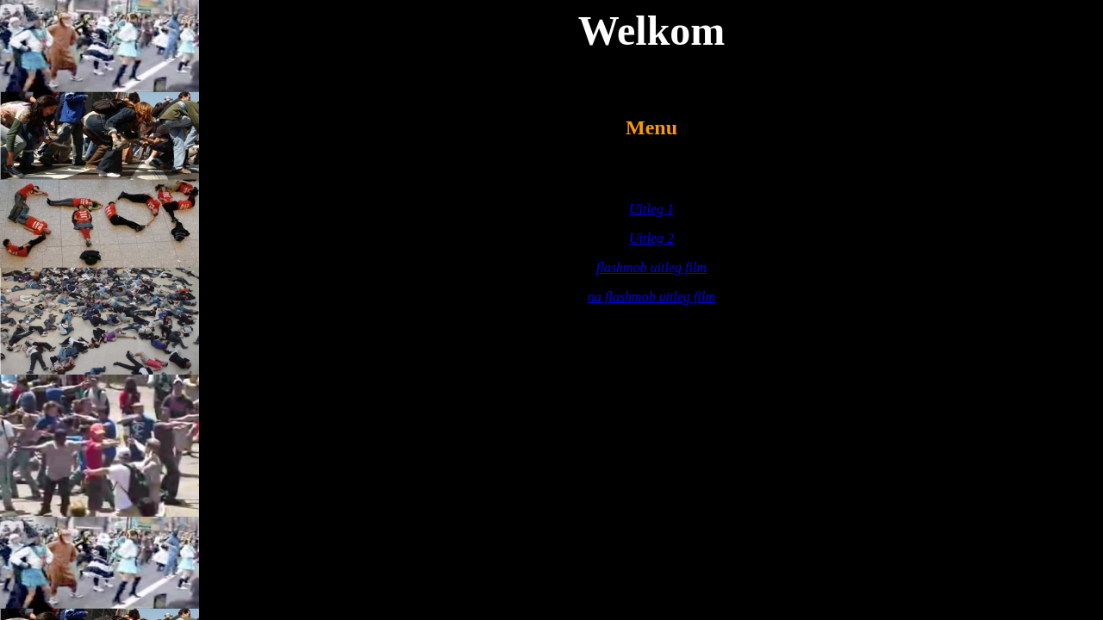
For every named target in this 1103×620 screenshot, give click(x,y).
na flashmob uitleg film (651, 296)
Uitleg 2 (651, 238)
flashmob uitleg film (651, 267)
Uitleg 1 (651, 209)
